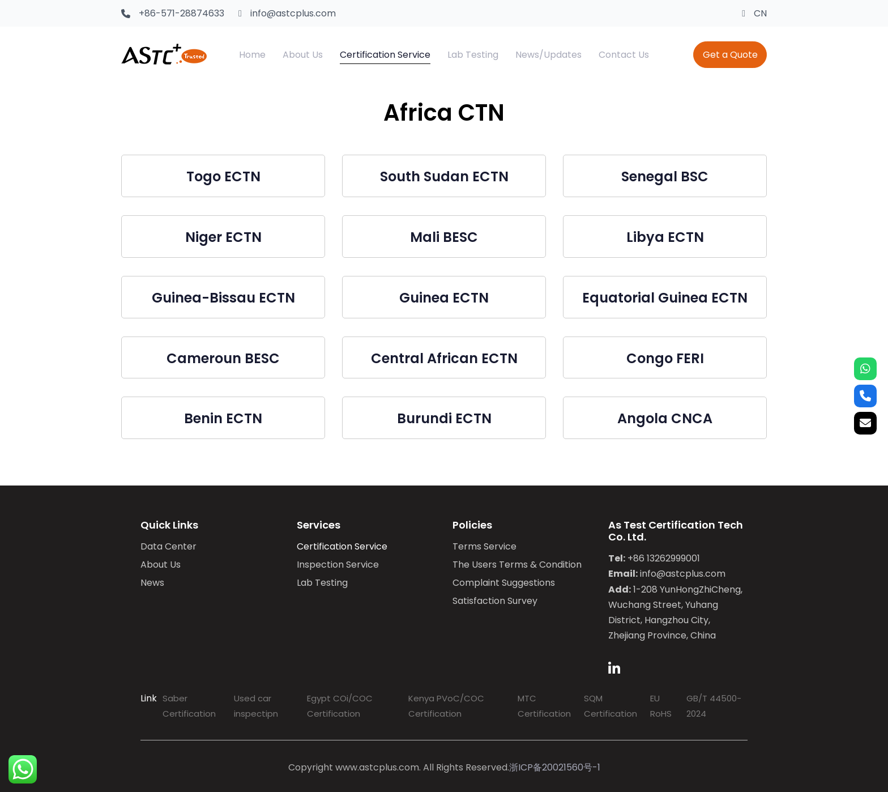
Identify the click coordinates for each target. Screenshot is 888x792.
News (152, 582)
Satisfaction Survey (494, 600)
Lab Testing (322, 582)
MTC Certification (544, 705)
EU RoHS (661, 705)
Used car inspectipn (256, 705)
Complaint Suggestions (503, 582)
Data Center (168, 546)
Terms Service (484, 546)
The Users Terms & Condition (517, 564)
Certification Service (342, 546)
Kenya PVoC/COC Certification (446, 705)
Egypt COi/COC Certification (340, 705)
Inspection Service (338, 564)
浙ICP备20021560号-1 (554, 767)
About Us (160, 564)
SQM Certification (610, 705)
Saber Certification (189, 705)
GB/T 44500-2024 (713, 705)
